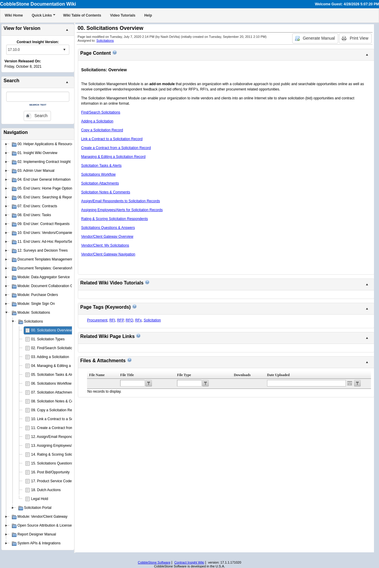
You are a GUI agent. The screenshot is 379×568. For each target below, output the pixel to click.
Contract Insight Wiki (189, 562)
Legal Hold (39, 499)
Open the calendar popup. (349, 383)
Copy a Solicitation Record (102, 130)
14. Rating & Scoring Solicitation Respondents (67, 454)
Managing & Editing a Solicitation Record (113, 157)
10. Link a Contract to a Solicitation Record (64, 419)
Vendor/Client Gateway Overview (107, 236)
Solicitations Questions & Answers (108, 228)
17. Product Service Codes (52, 481)
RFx (138, 320)
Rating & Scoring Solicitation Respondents (114, 219)
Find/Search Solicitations (100, 112)
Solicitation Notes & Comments (105, 192)
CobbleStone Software (154, 562)
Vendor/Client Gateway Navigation (108, 254)
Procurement (97, 320)
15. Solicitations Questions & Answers (61, 463)
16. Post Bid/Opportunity (50, 472)
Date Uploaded (278, 375)
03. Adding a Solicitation (50, 357)
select (64, 49)
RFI (112, 320)
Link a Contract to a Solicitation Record (111, 139)
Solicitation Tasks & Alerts (101, 166)
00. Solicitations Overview (51, 330)
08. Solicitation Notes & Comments (58, 401)
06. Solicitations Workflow (51, 383)
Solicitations (105, 40)
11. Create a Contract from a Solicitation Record (69, 428)
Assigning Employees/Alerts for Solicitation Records (122, 210)
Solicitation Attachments (100, 183)
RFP (120, 320)
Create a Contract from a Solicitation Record (116, 148)
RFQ (129, 320)
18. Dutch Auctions (46, 490)
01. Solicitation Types (48, 339)
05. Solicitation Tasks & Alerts (54, 375)
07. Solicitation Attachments (53, 392)
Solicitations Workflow (98, 174)
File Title (127, 375)
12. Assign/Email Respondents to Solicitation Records (73, 437)
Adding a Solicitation (97, 121)
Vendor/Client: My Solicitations (105, 245)
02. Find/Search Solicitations (53, 348)
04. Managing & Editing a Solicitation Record (66, 366)
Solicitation (152, 320)
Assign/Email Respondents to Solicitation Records (120, 201)
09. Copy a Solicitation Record (55, 410)
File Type (184, 375)
